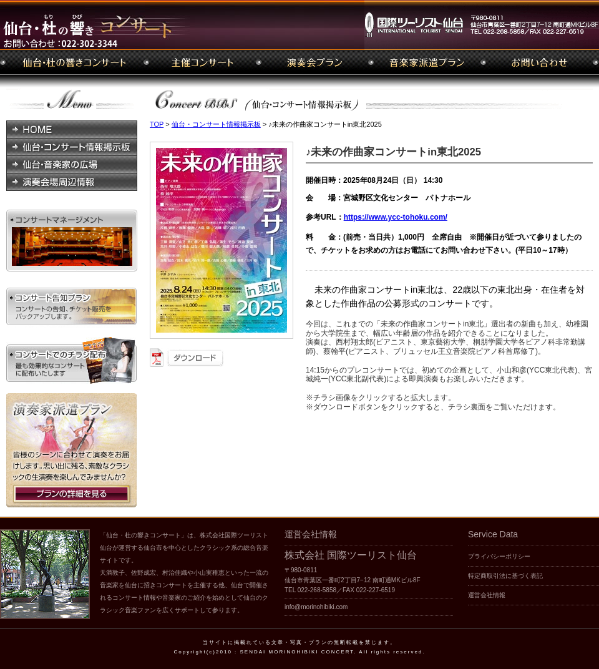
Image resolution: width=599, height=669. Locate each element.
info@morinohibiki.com (316, 606)
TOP (156, 124)
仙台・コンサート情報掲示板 (216, 124)
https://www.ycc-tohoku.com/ (395, 217)
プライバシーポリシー (499, 556)
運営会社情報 (486, 595)
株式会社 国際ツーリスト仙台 (351, 555)
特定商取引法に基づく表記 (505, 575)
